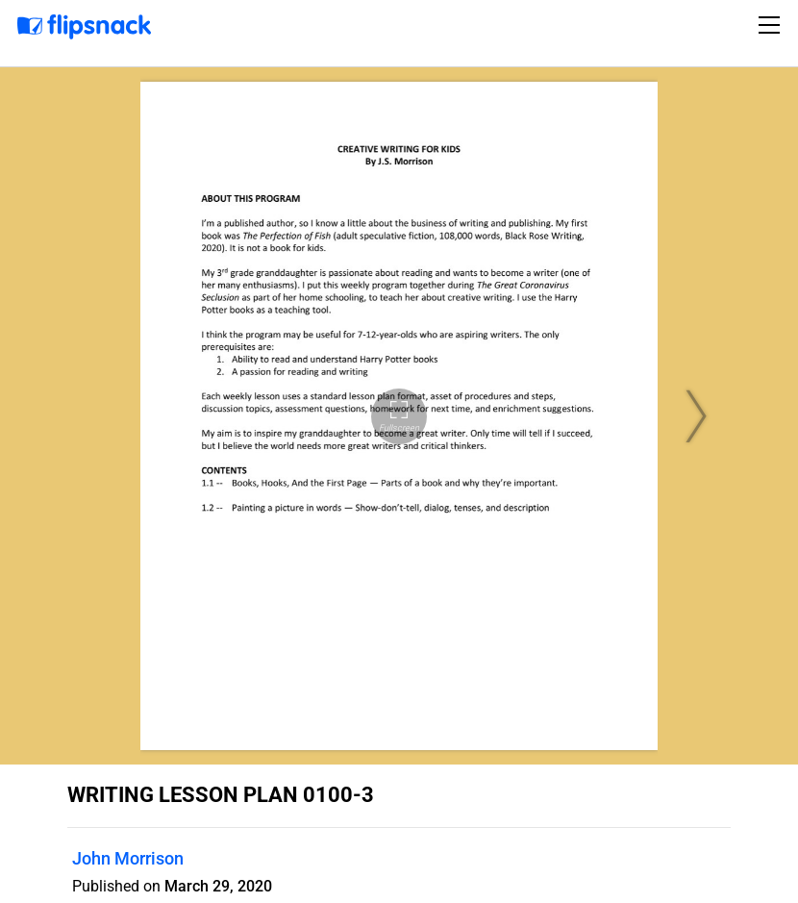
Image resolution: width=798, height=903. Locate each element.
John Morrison (128, 858)
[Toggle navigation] (772, 25)
